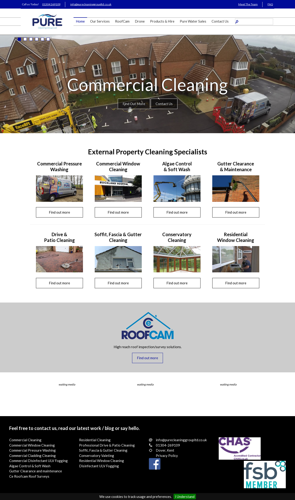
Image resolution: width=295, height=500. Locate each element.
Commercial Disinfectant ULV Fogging (38, 461)
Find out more (59, 212)
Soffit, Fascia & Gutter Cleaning (103, 450)
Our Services (100, 21)
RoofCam (122, 21)
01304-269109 (168, 445)
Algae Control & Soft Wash (29, 466)
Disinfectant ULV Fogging (99, 466)
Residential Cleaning (95, 440)
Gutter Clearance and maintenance (35, 471)
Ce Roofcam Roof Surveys (29, 476)
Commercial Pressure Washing (32, 450)
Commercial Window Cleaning (32, 445)
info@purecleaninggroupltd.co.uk (90, 4)
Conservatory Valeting (96, 455)
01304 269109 (51, 4)
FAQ (270, 4)
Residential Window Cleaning (101, 461)
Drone (140, 21)
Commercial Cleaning (25, 440)
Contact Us (220, 21)
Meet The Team (248, 4)
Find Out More (134, 104)
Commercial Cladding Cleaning (32, 455)
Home (80, 21)
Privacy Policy (167, 455)
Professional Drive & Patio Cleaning (107, 445)
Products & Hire (162, 21)
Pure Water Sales (193, 21)
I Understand (185, 496)
